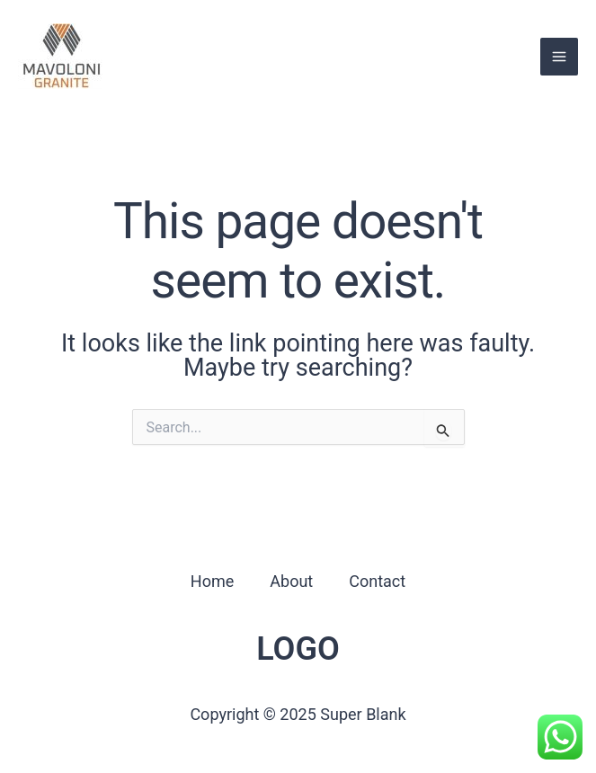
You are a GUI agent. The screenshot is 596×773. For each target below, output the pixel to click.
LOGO (298, 649)
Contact (377, 581)
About (291, 581)
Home (212, 581)
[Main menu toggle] (559, 57)
